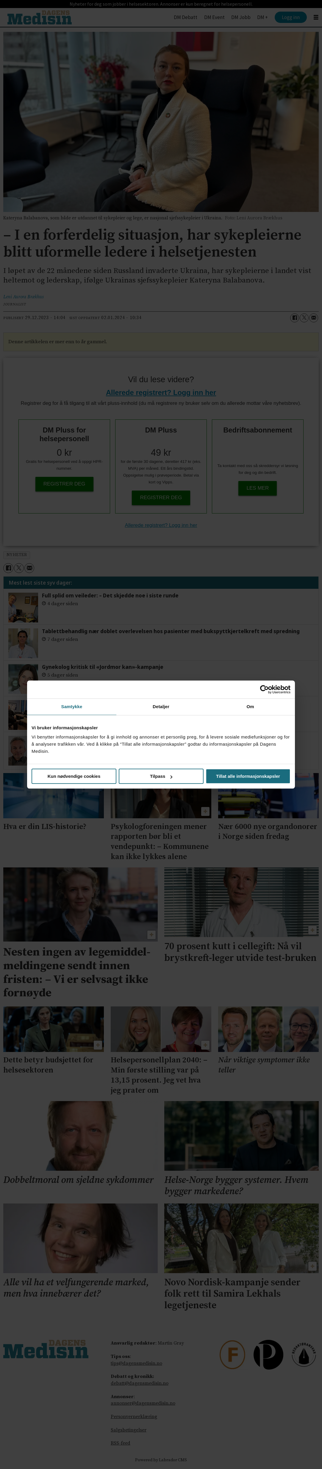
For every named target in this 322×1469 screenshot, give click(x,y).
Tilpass (161, 776)
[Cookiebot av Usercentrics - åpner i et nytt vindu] (264, 689)
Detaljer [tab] (161, 706)
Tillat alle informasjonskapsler (248, 776)
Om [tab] (250, 706)
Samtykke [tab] (71, 706)
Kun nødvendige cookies (74, 776)
